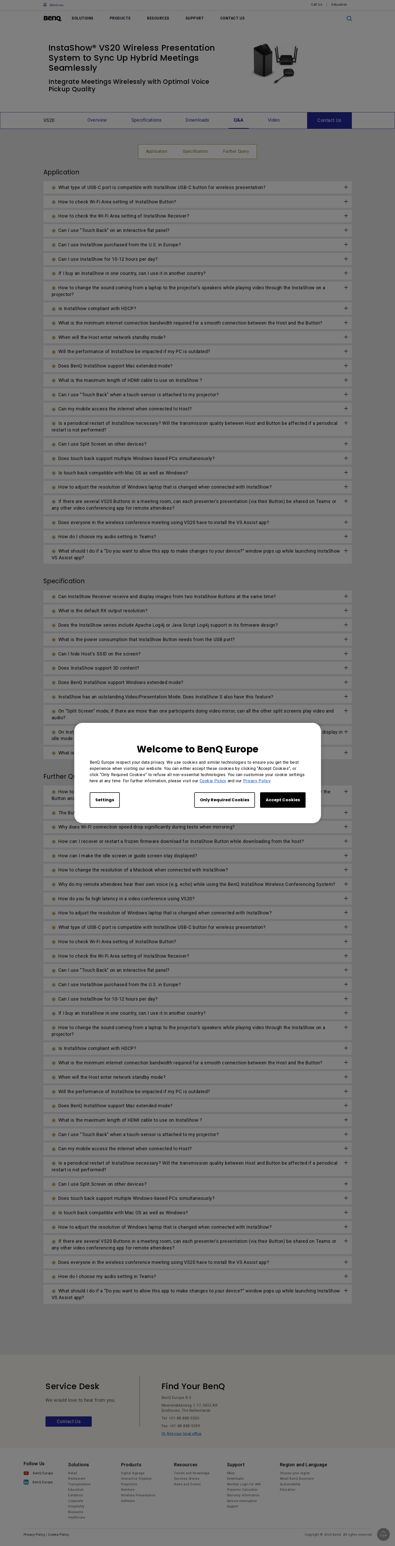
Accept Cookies (283, 800)
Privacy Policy (257, 780)
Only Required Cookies (224, 800)
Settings (104, 800)
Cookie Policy (213, 780)
